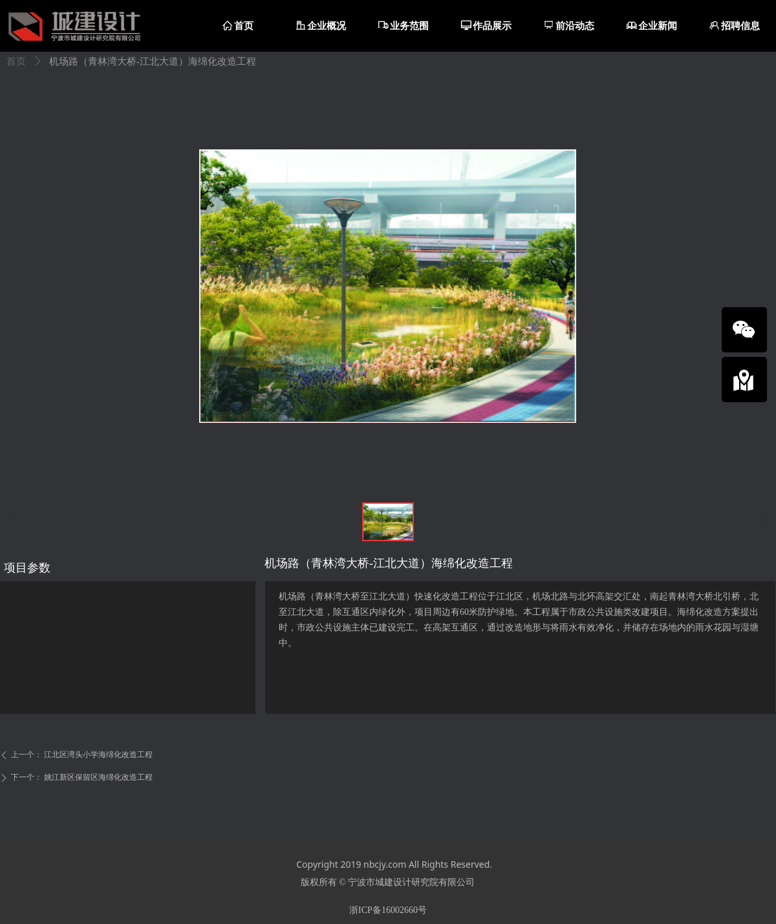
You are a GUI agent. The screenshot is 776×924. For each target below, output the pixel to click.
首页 (16, 61)
